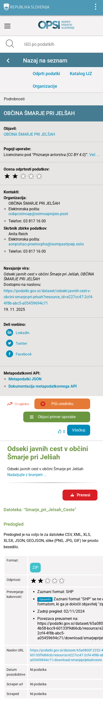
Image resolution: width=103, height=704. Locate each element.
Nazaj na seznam (45, 60)
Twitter (21, 343)
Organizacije (45, 86)
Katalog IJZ (81, 73)
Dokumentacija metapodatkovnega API (42, 386)
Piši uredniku (62, 403)
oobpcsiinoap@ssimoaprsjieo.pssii (38, 213)
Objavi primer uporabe (57, 417)
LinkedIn (22, 333)
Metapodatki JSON (24, 379)
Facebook (24, 354)
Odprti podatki (46, 73)
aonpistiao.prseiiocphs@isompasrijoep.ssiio (46, 244)
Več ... (94, 154)
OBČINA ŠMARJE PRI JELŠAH (29, 134)
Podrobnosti (14, 99)
